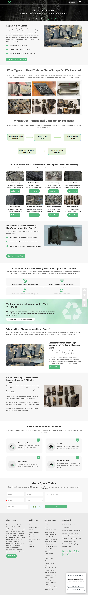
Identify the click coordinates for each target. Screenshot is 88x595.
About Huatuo (11, 514)
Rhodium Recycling (54, 183)
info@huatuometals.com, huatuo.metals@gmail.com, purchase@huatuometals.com (71, 526)
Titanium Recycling (73, 183)
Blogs (30, 535)
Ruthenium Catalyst (50, 566)
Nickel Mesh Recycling (51, 561)
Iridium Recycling (14, 183)
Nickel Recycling (15, 206)
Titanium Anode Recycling (49, 558)
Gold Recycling (49, 571)
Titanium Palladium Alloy (50, 577)
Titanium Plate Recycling (49, 553)
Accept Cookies (76, 586)
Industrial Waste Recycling (34, 206)
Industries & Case (34, 525)
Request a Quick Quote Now (17, 59)
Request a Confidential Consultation (20, 313)
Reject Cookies (76, 589)
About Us (31, 528)
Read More (11, 549)
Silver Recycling (49, 573)
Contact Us (32, 530)
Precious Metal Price (35, 533)
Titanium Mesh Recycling (49, 548)
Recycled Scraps (40, 19)
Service (31, 523)
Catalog (31, 540)
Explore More (15, 191)
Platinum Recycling (50, 528)
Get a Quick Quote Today (16, 257)
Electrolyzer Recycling (51, 540)
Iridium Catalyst (49, 564)
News (30, 537)
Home (31, 19)
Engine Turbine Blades (54, 19)
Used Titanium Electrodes (49, 584)
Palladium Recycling (50, 537)
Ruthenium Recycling (34, 183)
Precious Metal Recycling (54, 206)
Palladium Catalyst (50, 568)
